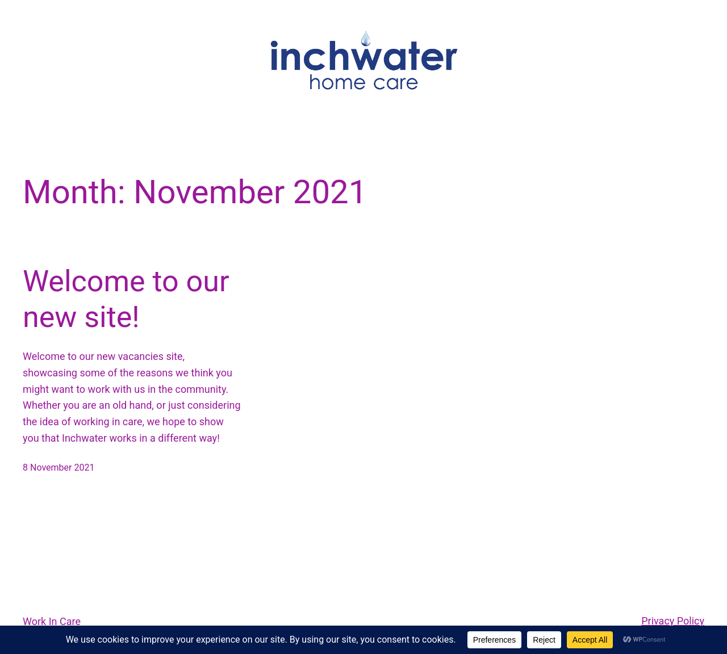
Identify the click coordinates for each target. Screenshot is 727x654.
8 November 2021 (58, 467)
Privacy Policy (672, 621)
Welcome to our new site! (126, 299)
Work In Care (52, 621)
